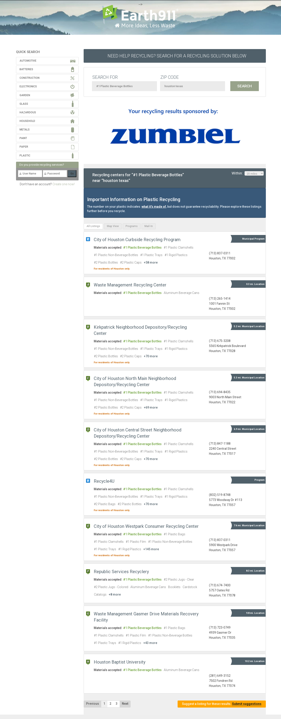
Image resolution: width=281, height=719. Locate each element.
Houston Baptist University (119, 662)
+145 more (151, 549)
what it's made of (154, 206)
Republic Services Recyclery (121, 571)
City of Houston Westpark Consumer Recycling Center (146, 526)
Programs (132, 226)
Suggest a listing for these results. (221, 704)
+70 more (151, 356)
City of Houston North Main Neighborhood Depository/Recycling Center (135, 381)
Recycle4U (104, 481)
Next (125, 703)
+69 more (151, 407)
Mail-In (148, 226)
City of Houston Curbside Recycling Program (137, 239)
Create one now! (63, 184)
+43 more (150, 643)
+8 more (115, 594)
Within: (248, 173)
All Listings (93, 226)
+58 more (151, 262)
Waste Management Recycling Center (130, 285)
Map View (113, 226)
